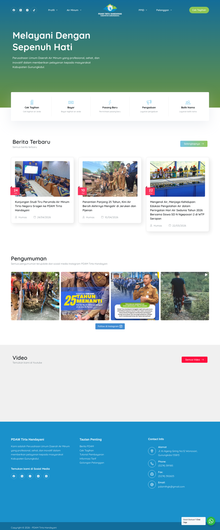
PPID (143, 10)
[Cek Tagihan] (32, 102)
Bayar (71, 107)
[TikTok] (34, 10)
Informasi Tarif (88, 455)
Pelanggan (164, 10)
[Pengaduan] (149, 102)
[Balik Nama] (188, 102)
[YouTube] (38, 473)
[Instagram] (27, 10)
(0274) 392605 (166, 473)
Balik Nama (188, 107)
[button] (35, 322)
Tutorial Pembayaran (92, 451)
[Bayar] (70, 102)
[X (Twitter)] (21, 10)
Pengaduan (149, 107)
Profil (53, 10)
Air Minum (75, 10)
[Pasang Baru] (109, 102)
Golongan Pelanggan (92, 459)
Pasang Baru (109, 107)
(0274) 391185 (165, 462)
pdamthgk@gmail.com (171, 483)
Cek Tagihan (199, 10)
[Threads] (46, 473)
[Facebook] (14, 10)
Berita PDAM (87, 443)
